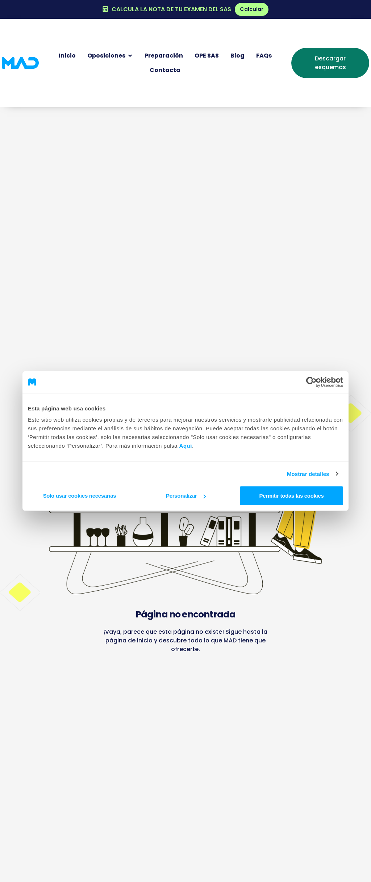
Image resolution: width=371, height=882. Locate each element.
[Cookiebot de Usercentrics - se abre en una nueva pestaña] (311, 381)
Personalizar (186, 496)
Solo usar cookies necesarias (79, 496)
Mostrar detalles (308, 473)
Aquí (185, 446)
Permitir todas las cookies (291, 496)
